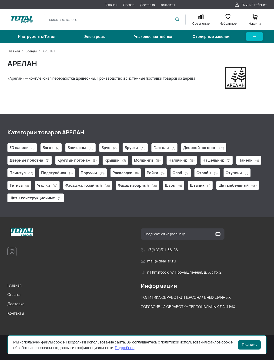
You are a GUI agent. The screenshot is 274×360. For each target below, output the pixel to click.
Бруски (135, 147)
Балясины (80, 147)
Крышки (115, 160)
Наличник (182, 160)
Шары (173, 185)
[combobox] (115, 19)
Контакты (15, 313)
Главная (13, 51)
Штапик (200, 185)
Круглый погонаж (77, 160)
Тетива (19, 185)
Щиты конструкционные (36, 197)
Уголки (47, 185)
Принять (249, 344)
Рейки (156, 172)
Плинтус (21, 172)
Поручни (93, 172)
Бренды (31, 51)
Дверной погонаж (203, 147)
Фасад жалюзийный (87, 185)
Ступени (237, 172)
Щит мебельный (237, 185)
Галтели (164, 147)
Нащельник (217, 160)
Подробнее (124, 347)
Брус (109, 147)
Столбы (207, 172)
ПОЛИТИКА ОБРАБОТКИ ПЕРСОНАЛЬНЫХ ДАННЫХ (186, 297)
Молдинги (147, 160)
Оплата (13, 294)
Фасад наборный (137, 185)
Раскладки (126, 172)
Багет (51, 147)
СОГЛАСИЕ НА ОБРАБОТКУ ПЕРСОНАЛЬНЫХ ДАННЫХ (188, 306)
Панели (248, 160)
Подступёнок (57, 172)
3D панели (22, 147)
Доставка (15, 303)
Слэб (181, 172)
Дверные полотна (30, 160)
